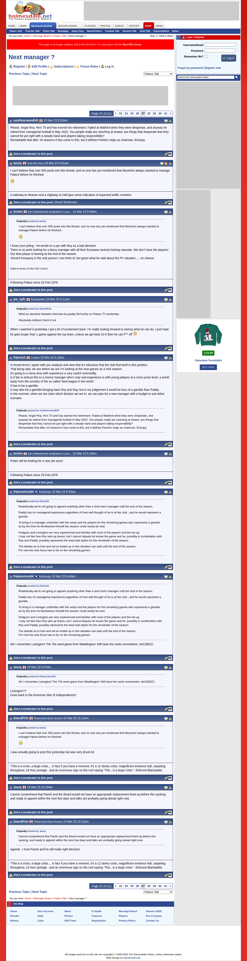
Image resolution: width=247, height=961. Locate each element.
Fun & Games (154, 916)
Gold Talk (145, 31)
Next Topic (39, 73)
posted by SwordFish (39, 308)
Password (197, 50)
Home (27, 36)
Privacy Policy (127, 920)
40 (160, 113)
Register (19, 66)
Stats (40, 916)
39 (154, 113)
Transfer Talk (32, 31)
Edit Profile (39, 66)
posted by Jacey (37, 831)
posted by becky (37, 221)
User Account (45, 911)
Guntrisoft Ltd (132, 958)
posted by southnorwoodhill (43, 410)
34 (126, 113)
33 (120, 113)
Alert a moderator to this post (33, 153)
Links (40, 920)
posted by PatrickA (38, 501)
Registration (99, 920)
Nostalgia (63, 31)
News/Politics (94, 31)
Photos (69, 916)
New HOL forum (132, 44)
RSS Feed (70, 920)
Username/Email (193, 45)
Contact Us (152, 920)
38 (148, 113)
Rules (175, 31)
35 (131, 113)
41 (165, 113)
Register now (213, 67)
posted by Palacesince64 (42, 676)
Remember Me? (193, 56)
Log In (109, 66)
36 (137, 113)
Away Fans (78, 31)
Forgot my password (190, 67)
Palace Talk (15, 31)
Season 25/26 (154, 911)
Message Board (42, 36)
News (68, 911)
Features (97, 916)
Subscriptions (161, 31)
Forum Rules (89, 66)
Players (123, 916)
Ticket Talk (49, 31)
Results (14, 916)
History (14, 920)
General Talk (130, 31)
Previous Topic (19, 73)
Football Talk (112, 31)
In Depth (96, 911)
